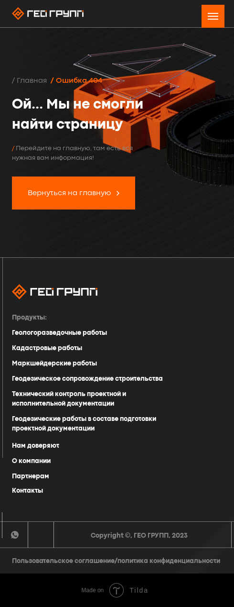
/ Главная (29, 80)
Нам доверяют (35, 446)
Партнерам (30, 476)
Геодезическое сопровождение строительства (87, 379)
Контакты (27, 491)
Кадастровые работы (47, 348)
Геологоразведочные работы (59, 333)
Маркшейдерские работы (54, 363)
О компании (31, 461)
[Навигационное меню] (213, 16)
